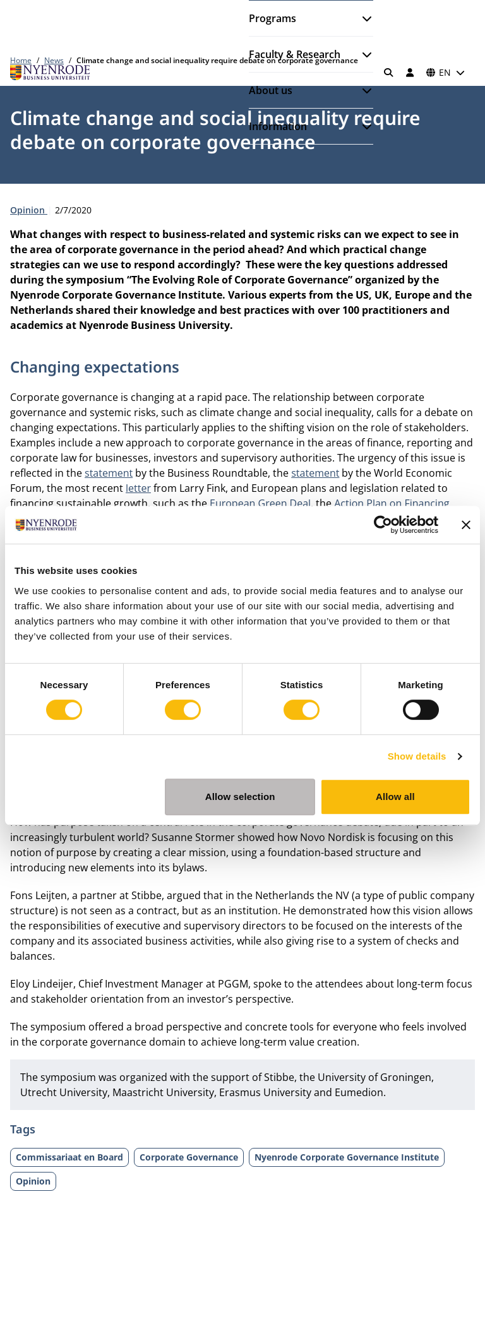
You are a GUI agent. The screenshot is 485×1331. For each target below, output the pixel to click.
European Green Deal (260, 503)
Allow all (395, 796)
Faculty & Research (294, 54)
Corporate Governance (189, 1157)
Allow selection (240, 796)
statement (109, 473)
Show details (417, 756)
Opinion (28, 210)
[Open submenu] (361, 18)
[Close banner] (466, 524)
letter (138, 488)
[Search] (389, 72)
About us (270, 90)
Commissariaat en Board (69, 1157)
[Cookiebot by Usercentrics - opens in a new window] (383, 524)
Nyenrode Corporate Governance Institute (346, 1157)
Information (278, 126)
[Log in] (410, 72)
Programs (272, 18)
